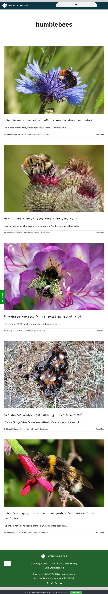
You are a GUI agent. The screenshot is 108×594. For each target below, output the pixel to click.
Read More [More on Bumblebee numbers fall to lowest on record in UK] (100, 331)
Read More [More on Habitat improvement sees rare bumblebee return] (100, 232)
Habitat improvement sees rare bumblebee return (41, 218)
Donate (2, 297)
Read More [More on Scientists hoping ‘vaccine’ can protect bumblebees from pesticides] (100, 532)
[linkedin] (61, 583)
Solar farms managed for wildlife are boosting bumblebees (49, 120)
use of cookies (63, 592)
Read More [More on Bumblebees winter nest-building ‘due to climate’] (100, 429)
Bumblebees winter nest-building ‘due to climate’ (44, 415)
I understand (76, 592)
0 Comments (45, 134)
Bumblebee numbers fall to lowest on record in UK (43, 316)
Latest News (34, 134)
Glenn (8, 134)
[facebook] (47, 583)
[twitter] (52, 583)
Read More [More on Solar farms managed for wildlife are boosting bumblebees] (100, 134)
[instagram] (56, 583)
